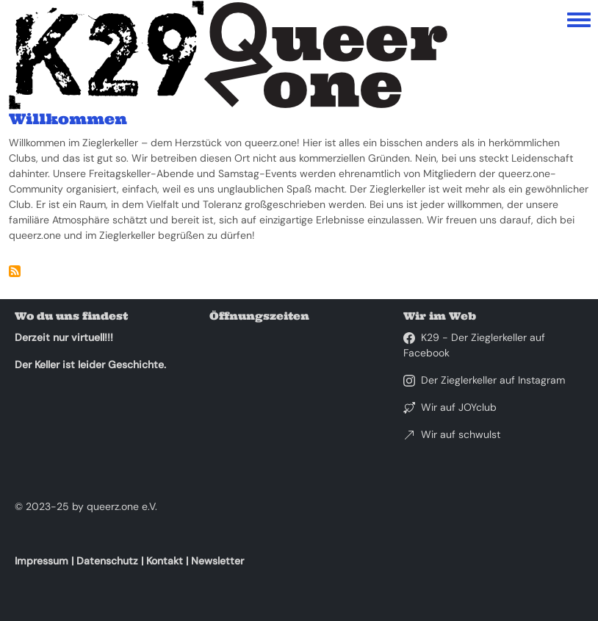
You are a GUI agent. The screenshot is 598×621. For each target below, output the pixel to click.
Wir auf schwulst (460, 434)
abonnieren (15, 271)
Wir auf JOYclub (459, 407)
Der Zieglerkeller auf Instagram (493, 380)
